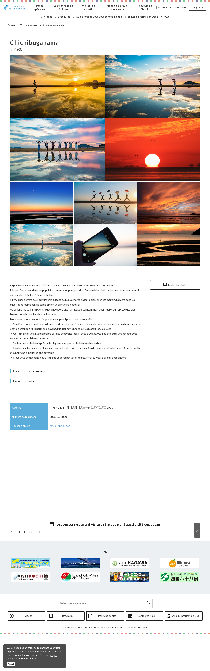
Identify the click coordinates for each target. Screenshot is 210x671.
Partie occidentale (37, 371)
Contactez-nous (146, 652)
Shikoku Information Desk (186, 652)
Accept (11, 664)
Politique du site (107, 652)
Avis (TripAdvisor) (60, 425)
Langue (195, 7)
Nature (32, 381)
